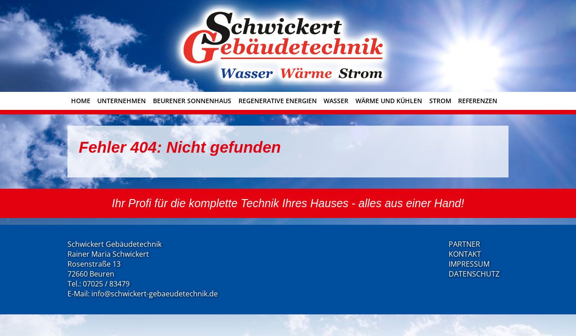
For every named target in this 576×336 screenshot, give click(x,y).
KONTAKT (465, 254)
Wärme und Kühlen (389, 100)
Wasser (336, 100)
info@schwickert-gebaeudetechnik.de (154, 294)
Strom (440, 100)
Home (80, 100)
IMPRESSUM (469, 264)
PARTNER (464, 244)
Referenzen (477, 100)
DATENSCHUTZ (474, 274)
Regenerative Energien (277, 100)
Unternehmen (121, 100)
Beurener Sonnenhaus (192, 100)
